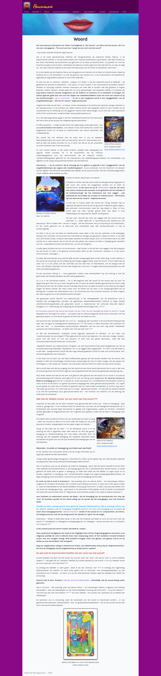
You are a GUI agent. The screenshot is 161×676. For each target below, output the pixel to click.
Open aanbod (89, 12)
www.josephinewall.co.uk (114, 149)
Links (124, 12)
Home (26, 12)
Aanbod (76, 12)
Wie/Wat (35, 12)
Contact (102, 12)
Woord (46, 12)
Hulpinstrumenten (60, 12)
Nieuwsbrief (114, 12)
